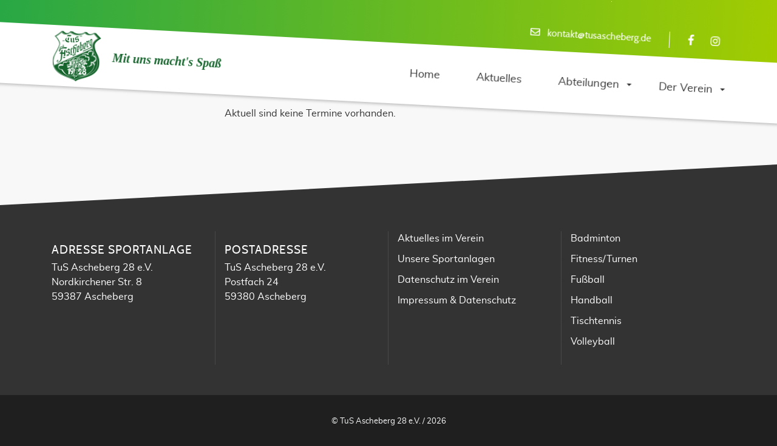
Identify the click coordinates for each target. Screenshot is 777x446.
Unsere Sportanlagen (446, 259)
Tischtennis (596, 321)
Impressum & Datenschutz (457, 300)
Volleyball (593, 341)
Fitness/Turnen (604, 259)
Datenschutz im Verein (448, 280)
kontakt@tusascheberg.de (599, 36)
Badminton (595, 238)
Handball (591, 300)
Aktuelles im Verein (441, 238)
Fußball (588, 280)
